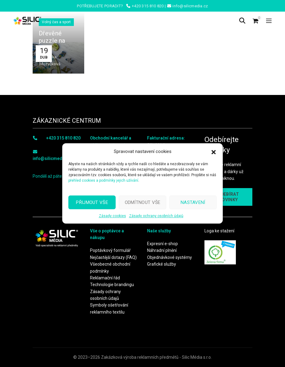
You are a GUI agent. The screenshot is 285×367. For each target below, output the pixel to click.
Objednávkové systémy (169, 257)
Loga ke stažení (219, 230)
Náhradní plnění (162, 250)
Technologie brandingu (112, 284)
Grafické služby (161, 264)
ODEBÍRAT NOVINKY (228, 197)
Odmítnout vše (143, 202)
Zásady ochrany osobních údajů (156, 216)
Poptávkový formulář (110, 250)
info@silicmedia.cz (52, 158)
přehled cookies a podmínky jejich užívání (103, 180)
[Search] (242, 20)
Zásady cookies (112, 216)
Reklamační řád (105, 277)
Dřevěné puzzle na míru (52, 41)
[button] (214, 151)
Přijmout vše (92, 202)
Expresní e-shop (162, 243)
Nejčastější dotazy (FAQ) (113, 257)
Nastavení (193, 202)
